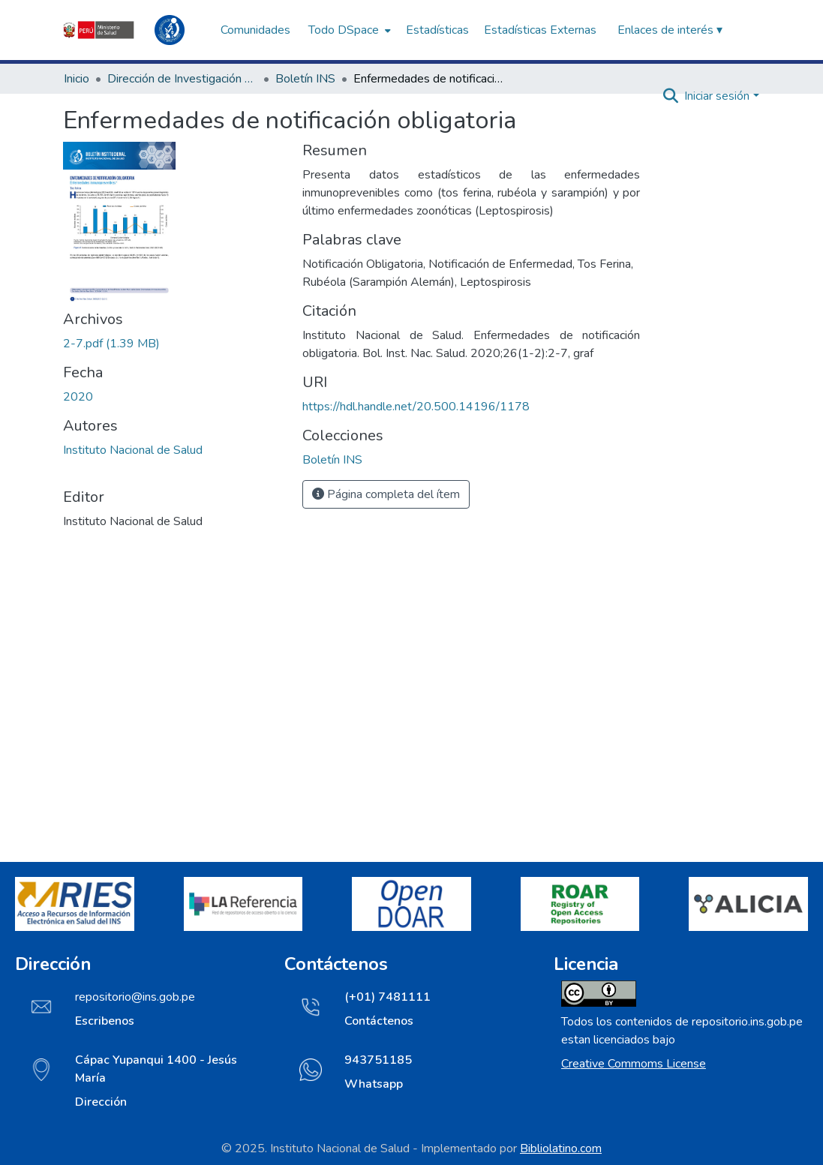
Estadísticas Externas (540, 30)
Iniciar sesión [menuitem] (716, 96)
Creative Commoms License (633, 1063)
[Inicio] (134, 30)
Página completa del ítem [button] (386, 494)
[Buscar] (670, 96)
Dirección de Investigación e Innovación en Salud (182, 79)
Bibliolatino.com (561, 1148)
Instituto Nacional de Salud (133, 450)
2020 (78, 397)
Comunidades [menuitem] (255, 30)
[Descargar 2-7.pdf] (111, 343)
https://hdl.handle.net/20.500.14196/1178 (416, 406)
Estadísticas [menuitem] (437, 30)
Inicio (76, 79)
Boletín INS (305, 79)
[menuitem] (348, 30)
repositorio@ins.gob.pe (135, 997)
